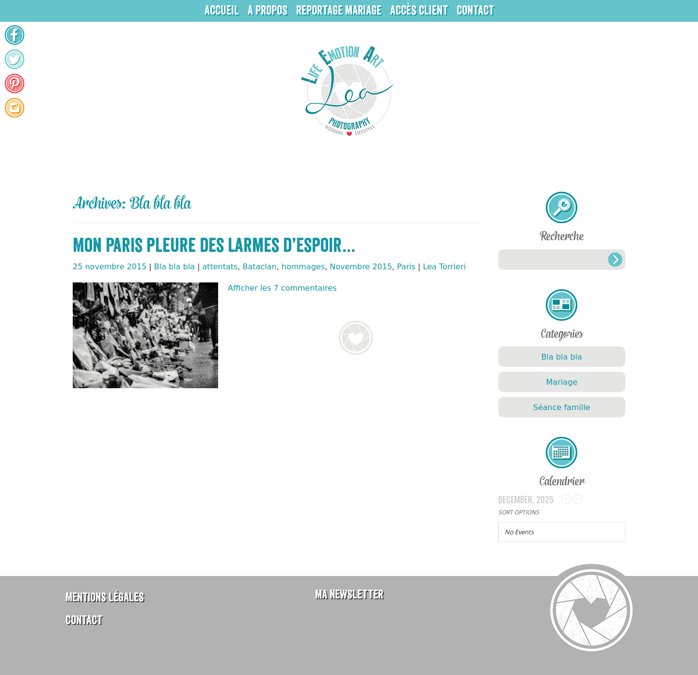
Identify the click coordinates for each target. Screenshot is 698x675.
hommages (303, 266)
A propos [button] (267, 10)
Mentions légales (104, 597)
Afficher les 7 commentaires (282, 288)
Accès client (419, 10)
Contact (475, 10)
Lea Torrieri (444, 266)
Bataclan (260, 266)
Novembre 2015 (361, 266)
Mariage (561, 382)
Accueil (222, 10)
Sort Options (518, 512)
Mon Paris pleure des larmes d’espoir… (214, 245)
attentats (220, 266)
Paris (406, 266)
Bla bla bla (174, 266)
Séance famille (561, 407)
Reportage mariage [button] (338, 10)
